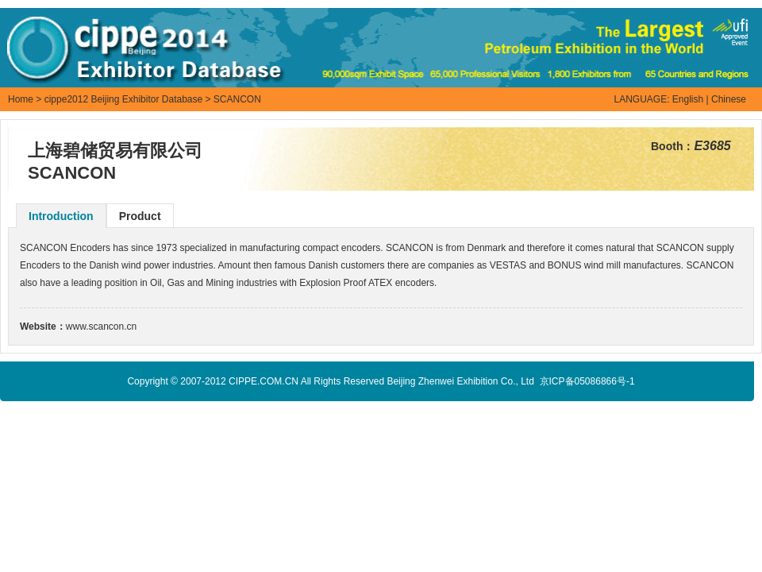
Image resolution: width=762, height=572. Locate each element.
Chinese (728, 99)
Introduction (61, 216)
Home (20, 99)
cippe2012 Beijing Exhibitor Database (123, 99)
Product (140, 216)
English (687, 99)
